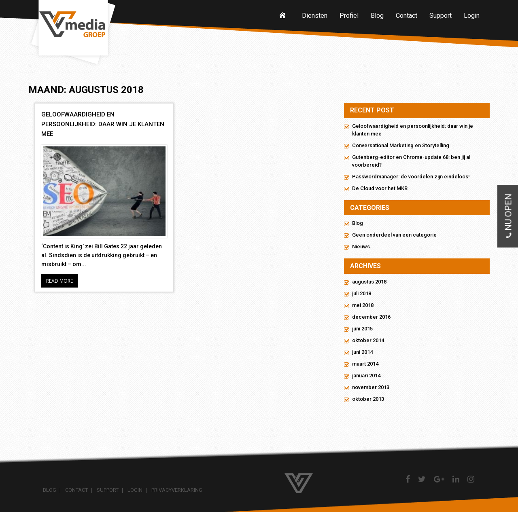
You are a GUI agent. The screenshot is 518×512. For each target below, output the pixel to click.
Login (472, 15)
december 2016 (371, 317)
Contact (406, 15)
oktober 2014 (368, 340)
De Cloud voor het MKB (380, 188)
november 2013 (370, 387)
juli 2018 (361, 293)
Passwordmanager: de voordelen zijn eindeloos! (411, 176)
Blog (377, 15)
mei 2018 (363, 305)
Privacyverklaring (176, 490)
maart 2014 (365, 364)
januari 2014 (366, 375)
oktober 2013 (368, 399)
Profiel (349, 15)
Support (440, 15)
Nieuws (361, 246)
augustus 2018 (369, 282)
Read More (59, 280)
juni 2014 (362, 352)
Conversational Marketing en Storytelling (400, 145)
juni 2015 (362, 329)
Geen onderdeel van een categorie (394, 235)
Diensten (314, 15)
